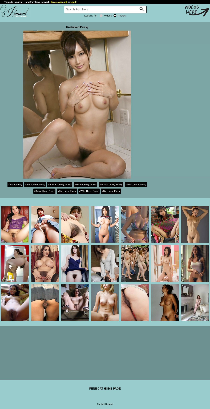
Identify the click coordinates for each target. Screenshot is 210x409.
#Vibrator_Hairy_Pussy (111, 184)
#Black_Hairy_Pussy (44, 191)
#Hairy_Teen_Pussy (35, 184)
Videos (106, 15)
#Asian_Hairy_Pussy (136, 184)
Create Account (59, 2)
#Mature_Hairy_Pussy (85, 184)
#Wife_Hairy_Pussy (89, 191)
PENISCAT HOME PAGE (105, 388)
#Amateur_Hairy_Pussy (59, 184)
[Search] (105, 9)
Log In (74, 2)
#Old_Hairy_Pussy (67, 191)
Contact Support (105, 404)
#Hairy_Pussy (15, 184)
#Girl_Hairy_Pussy (111, 191)
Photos (120, 15)
